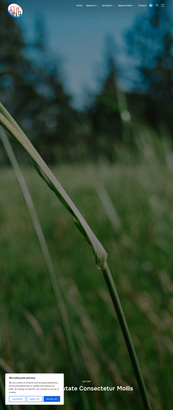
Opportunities (125, 5)
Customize (17, 399)
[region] (34, 389)
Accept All (52, 399)
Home (79, 5)
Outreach (107, 5)
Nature (87, 381)
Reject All (34, 399)
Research (91, 5)
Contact (142, 5)
